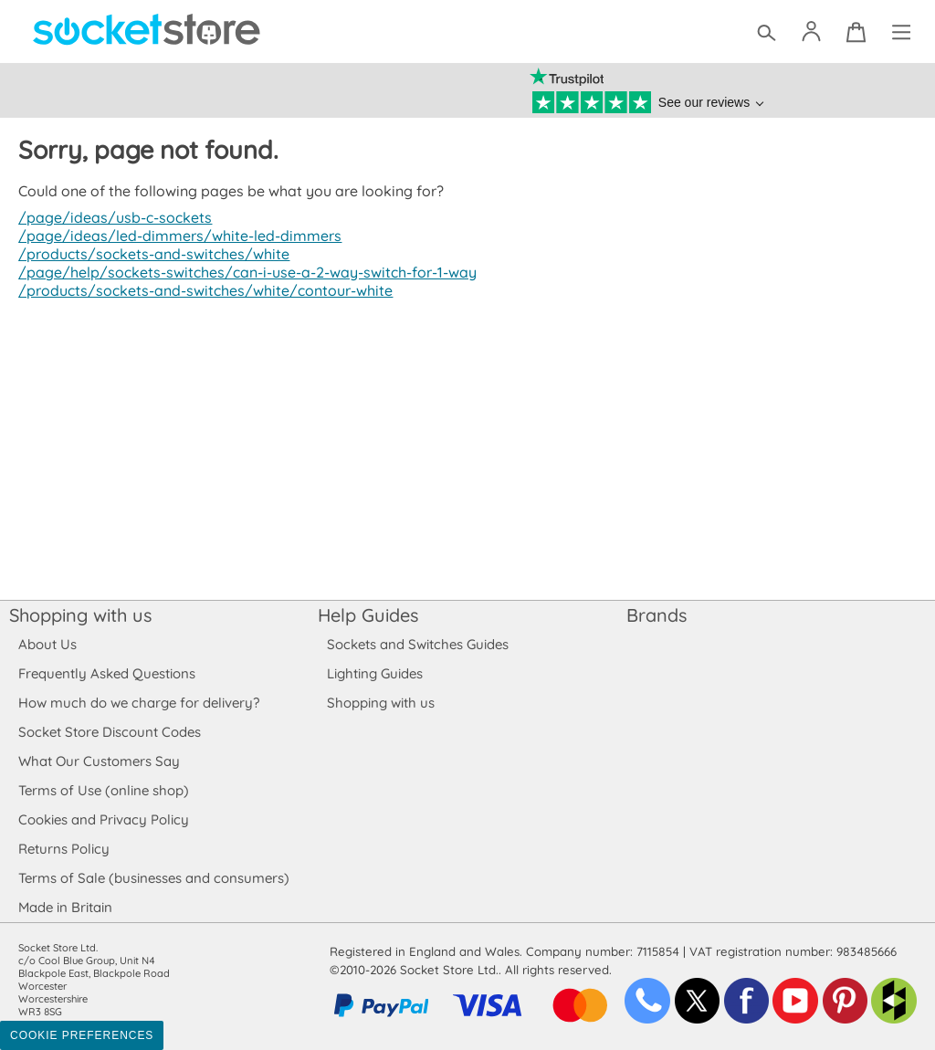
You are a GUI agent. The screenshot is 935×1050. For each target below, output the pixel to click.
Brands (656, 615)
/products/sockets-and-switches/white (150, 254)
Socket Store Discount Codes (109, 731)
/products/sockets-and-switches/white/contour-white (200, 290)
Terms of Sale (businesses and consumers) (153, 878)
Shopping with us (80, 615)
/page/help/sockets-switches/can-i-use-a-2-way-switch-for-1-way (243, 272)
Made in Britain (65, 907)
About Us (47, 644)
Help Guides (368, 615)
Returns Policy (63, 848)
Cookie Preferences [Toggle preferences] (81, 1035)
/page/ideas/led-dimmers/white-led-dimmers (174, 235)
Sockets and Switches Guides (418, 644)
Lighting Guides (375, 673)
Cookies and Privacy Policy (103, 819)
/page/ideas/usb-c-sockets (112, 217)
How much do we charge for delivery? (137, 702)
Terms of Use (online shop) (103, 790)
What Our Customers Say (98, 761)
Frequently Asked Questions (106, 673)
